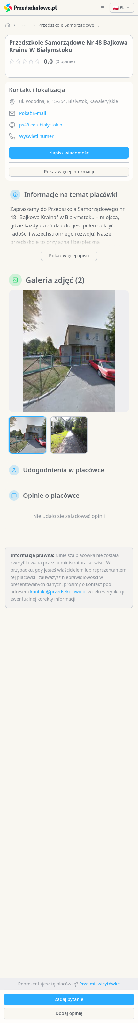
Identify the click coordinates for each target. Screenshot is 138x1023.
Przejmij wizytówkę (99, 984)
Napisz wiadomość (69, 153)
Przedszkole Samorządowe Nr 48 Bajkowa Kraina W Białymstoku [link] (70, 25)
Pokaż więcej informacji (69, 171)
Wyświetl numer (36, 136)
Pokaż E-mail (32, 113)
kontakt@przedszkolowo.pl (58, 592)
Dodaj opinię (69, 1013)
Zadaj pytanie (69, 999)
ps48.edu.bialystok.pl (41, 125)
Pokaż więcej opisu (69, 256)
